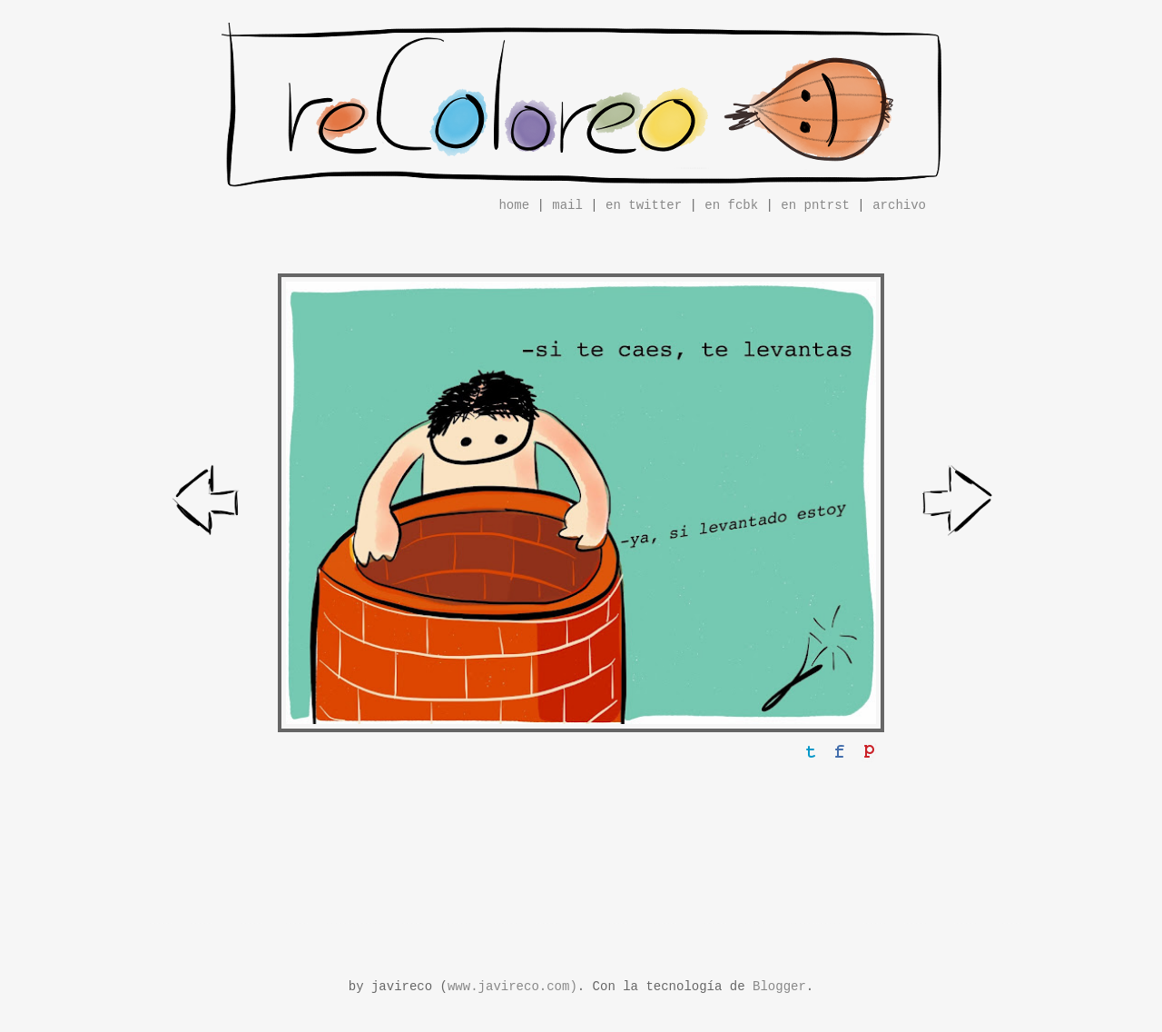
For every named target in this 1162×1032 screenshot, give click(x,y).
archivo (899, 205)
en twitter (644, 205)
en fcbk (731, 205)
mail (567, 205)
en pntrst (815, 205)
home (513, 205)
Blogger (779, 986)
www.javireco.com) (512, 986)
